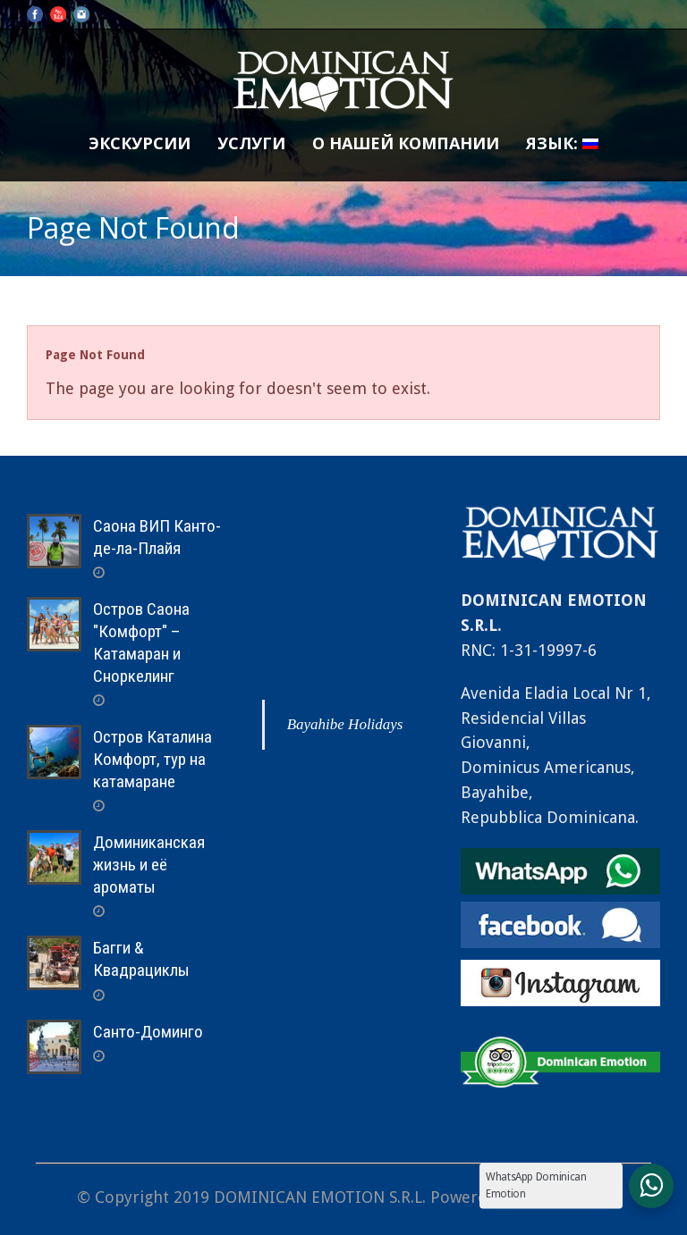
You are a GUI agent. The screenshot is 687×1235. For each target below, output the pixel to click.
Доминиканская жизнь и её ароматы (149, 864)
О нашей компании (405, 143)
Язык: (562, 143)
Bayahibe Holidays (345, 724)
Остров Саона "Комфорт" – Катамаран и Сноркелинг (141, 642)
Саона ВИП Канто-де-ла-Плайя (157, 537)
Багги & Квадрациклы (141, 958)
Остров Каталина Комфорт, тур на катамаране (152, 759)
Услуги (251, 143)
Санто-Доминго (148, 1031)
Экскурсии (140, 143)
